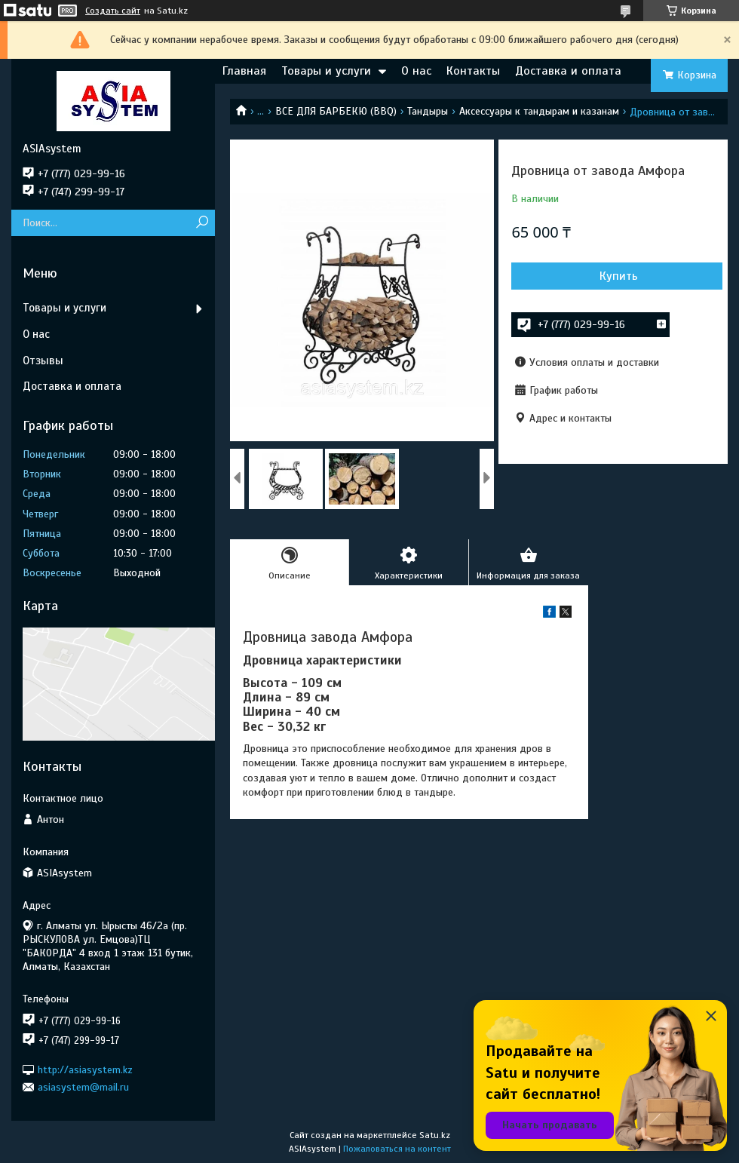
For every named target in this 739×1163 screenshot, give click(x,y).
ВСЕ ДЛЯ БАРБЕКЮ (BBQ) (336, 111)
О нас (416, 70)
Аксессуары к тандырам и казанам (539, 111)
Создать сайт (112, 10)
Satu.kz (434, 1135)
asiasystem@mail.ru (83, 1087)
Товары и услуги (326, 70)
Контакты (473, 70)
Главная (244, 70)
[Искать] (202, 223)
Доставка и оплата (568, 70)
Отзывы (43, 360)
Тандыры (427, 111)
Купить (618, 276)
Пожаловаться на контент (397, 1148)
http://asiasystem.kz (85, 1069)
